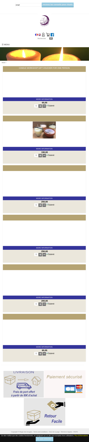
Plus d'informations (81, 435)
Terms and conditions (40, 432)
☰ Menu (6, 45)
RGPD (76, 432)
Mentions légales (66, 432)
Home (3, 62)
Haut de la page (54, 432)
